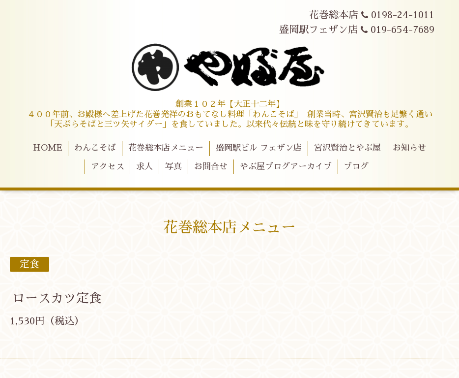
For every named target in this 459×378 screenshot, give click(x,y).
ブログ (356, 166)
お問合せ (211, 166)
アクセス (107, 166)
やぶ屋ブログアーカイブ (286, 166)
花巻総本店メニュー (165, 148)
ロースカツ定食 (57, 298)
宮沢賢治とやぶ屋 (347, 148)
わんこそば (95, 148)
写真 (173, 166)
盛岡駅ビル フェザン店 (259, 148)
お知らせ (409, 148)
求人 (144, 166)
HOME (47, 148)
